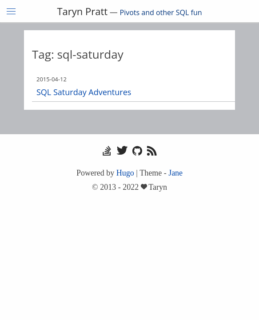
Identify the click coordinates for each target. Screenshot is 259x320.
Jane (175, 172)
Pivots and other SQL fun (161, 12)
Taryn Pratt (82, 11)
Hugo (125, 172)
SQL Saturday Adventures (83, 92)
